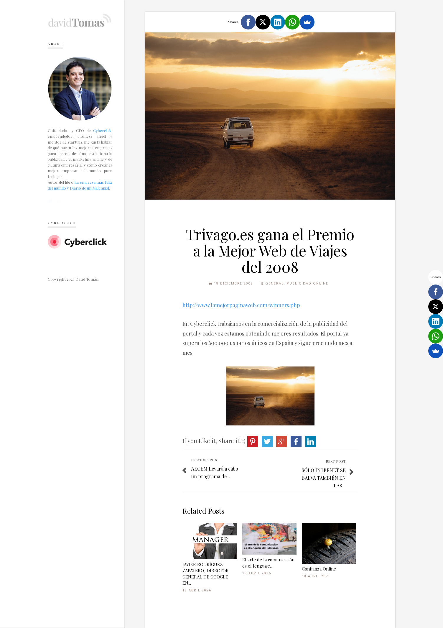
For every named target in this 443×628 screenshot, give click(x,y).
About (55, 43)
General (274, 283)
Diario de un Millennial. (90, 187)
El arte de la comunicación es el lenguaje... (268, 563)
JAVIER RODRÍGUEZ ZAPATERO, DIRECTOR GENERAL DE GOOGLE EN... (205, 573)
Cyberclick (102, 130)
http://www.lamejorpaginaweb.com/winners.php (241, 305)
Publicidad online (307, 283)
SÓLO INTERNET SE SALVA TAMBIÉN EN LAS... (324, 477)
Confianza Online (319, 569)
